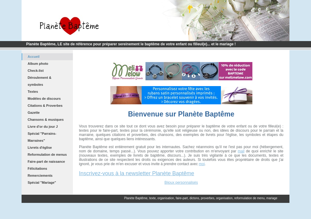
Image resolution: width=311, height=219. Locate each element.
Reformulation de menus (47, 154)
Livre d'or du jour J (43, 126)
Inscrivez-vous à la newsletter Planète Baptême (136, 173)
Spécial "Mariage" (42, 182)
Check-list (36, 70)
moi (202, 164)
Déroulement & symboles (39, 81)
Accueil (33, 56)
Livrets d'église (40, 147)
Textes (33, 91)
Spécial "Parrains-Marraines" (42, 137)
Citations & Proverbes (45, 105)
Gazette (34, 112)
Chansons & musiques (46, 119)
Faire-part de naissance (46, 161)
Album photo (38, 63)
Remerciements (40, 175)
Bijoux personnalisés (181, 182)
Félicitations (37, 168)
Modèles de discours (44, 98)
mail (241, 151)
